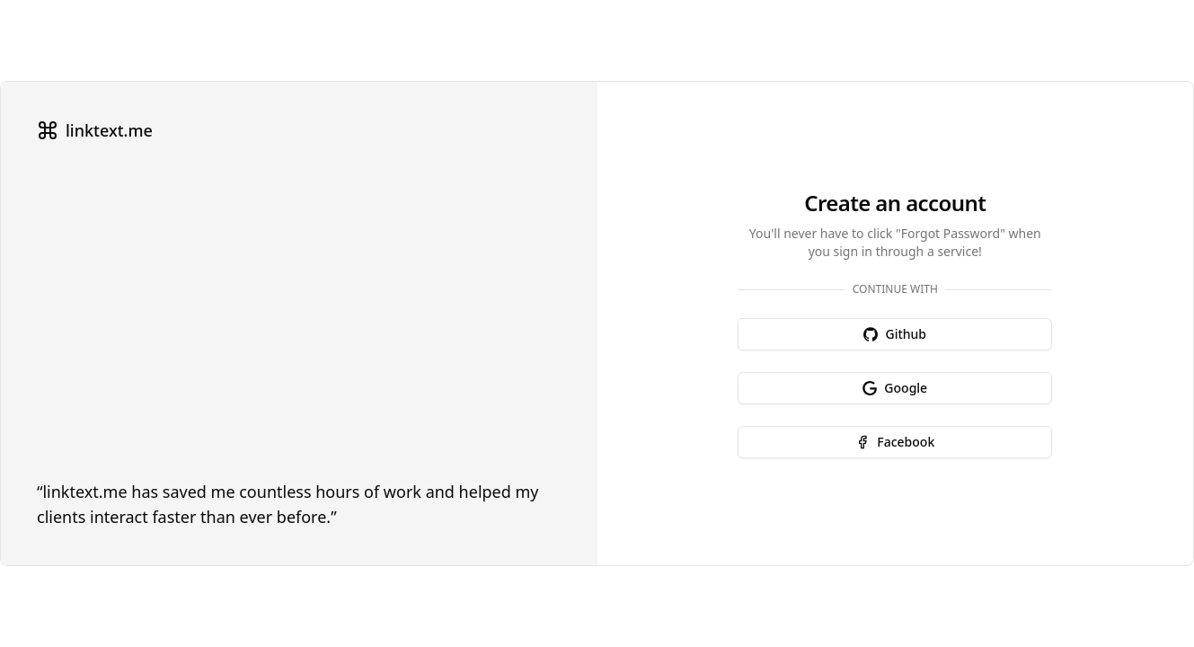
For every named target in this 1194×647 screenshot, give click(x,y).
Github (894, 333)
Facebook (894, 441)
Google (894, 387)
